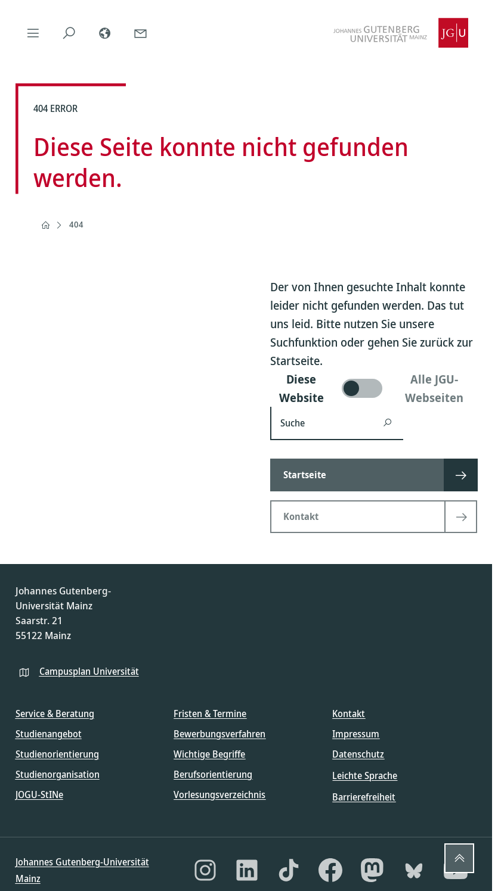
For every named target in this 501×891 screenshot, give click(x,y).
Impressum (355, 733)
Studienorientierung (57, 754)
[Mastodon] (372, 870)
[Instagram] (205, 870)
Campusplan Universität (89, 671)
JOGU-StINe (39, 794)
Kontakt (348, 713)
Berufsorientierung (213, 774)
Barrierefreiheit (363, 796)
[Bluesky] (414, 870)
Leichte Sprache (364, 775)
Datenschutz (358, 754)
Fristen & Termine (210, 713)
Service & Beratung (55, 713)
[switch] (373, 388)
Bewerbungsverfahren (219, 733)
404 (76, 224)
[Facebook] (330, 870)
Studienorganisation (58, 774)
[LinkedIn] (247, 870)
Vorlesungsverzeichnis (219, 794)
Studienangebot (49, 733)
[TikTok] (289, 870)
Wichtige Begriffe (209, 754)
